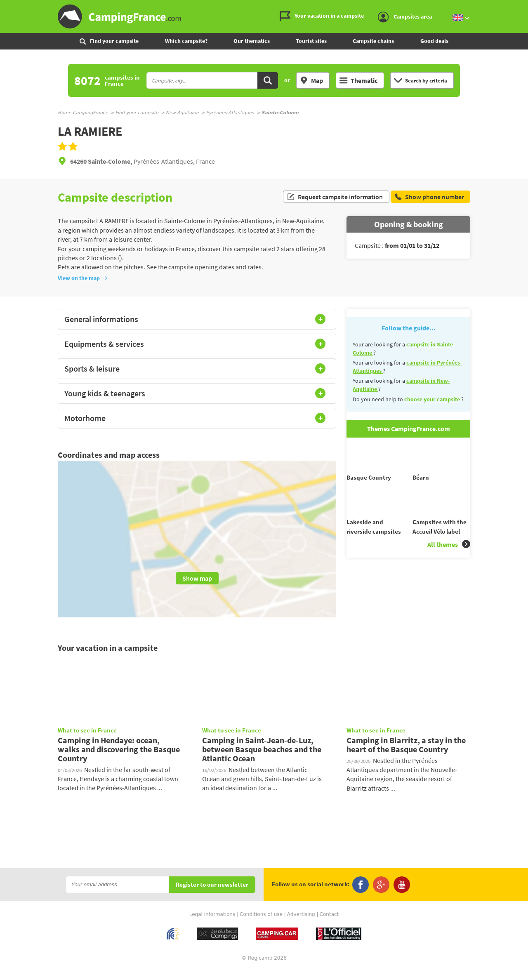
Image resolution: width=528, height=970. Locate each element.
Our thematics (251, 41)
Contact (329, 914)
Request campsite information (335, 197)
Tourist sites (311, 41)
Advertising (301, 914)
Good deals (434, 41)
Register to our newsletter (212, 885)
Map (311, 80)
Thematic (358, 80)
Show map (197, 578)
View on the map (83, 278)
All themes (448, 559)
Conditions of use (261, 914)
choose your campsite (432, 399)
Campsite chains (373, 41)
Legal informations (212, 914)
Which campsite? (186, 41)
